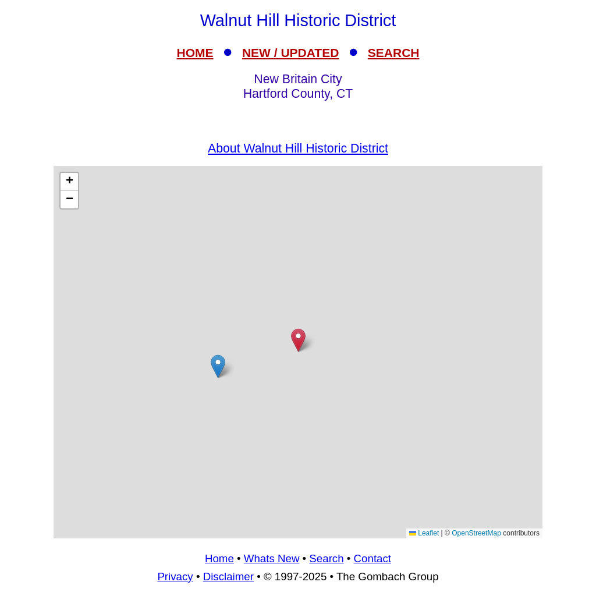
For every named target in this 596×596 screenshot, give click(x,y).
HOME (195, 52)
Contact (372, 558)
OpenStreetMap (476, 533)
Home (219, 558)
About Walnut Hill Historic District (298, 148)
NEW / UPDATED (290, 52)
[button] (218, 366)
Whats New (272, 558)
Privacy (175, 576)
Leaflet (424, 533)
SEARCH (394, 52)
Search (326, 558)
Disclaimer (228, 576)
